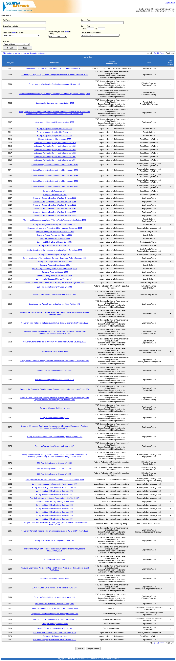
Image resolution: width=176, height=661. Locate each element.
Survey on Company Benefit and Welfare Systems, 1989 (54, 209)
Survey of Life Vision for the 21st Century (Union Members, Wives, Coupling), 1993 (54, 342)
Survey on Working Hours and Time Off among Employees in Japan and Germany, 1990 (54, 531)
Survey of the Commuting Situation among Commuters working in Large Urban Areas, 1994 (54, 389)
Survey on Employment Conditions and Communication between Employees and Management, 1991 (54, 550)
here (14, 33)
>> (164, 53)
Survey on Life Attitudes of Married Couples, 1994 (54, 279)
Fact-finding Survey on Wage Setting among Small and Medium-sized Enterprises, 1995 (54, 75)
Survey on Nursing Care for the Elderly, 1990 (55, 261)
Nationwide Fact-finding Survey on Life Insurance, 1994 (55, 160)
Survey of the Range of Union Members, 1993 (54, 370)
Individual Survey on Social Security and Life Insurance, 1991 (55, 187)
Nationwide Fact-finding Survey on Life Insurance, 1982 (55, 146)
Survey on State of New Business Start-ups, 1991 (54, 491)
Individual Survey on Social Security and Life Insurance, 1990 (55, 181)
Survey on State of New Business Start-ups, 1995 (54, 512)
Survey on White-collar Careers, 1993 (54, 578)
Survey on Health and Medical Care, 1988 (55, 246)
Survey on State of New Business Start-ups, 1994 (54, 508)
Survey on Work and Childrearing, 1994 (55, 408)
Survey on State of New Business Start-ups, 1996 (54, 515)
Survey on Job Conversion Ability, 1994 (54, 418)
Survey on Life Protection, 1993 (54, 191)
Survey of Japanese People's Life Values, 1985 (54, 129)
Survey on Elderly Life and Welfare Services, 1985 (55, 232)
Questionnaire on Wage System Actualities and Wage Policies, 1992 (54, 304)
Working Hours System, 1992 (55, 559)
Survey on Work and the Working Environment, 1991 (55, 540)
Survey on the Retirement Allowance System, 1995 (54, 122)
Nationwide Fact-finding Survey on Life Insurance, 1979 (55, 143)
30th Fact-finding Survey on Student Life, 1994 (54, 474)
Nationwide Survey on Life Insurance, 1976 (54, 139)
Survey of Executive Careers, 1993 (54, 351)
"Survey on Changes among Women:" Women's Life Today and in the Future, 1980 (54, 220)
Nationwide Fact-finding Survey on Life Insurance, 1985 (55, 150)
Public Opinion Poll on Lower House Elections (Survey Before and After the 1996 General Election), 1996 (54, 524)
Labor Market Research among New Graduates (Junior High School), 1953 (54, 68)
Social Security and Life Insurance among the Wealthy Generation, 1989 (54, 250)
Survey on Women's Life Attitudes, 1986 (55, 239)
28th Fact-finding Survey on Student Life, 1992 (54, 469)
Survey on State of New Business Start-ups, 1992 (54, 495)
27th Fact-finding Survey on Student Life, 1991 (54, 463)
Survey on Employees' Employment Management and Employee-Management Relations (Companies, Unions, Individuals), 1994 (54, 427)
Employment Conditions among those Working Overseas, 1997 (54, 619)
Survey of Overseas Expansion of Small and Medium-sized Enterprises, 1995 (55, 480)
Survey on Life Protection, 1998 (54, 636)
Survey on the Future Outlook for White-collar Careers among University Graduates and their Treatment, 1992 (55, 313)
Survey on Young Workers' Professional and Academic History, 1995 (54, 84)
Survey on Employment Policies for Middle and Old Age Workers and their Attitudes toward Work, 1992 (55, 569)
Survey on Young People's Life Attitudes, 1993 (54, 276)
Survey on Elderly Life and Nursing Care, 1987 (54, 242)
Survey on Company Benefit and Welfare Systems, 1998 (54, 640)
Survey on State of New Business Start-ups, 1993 (54, 505)
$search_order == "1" (16, 44)
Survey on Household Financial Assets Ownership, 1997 (54, 633)
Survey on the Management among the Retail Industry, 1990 (54, 484)
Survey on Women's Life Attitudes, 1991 (55, 265)
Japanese (170, 2)
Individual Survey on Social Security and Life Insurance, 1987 (55, 165)
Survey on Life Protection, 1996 (54, 195)
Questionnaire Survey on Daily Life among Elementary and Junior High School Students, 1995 (54, 94)
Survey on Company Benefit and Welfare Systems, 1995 (54, 216)
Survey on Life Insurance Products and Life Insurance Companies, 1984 (54, 228)
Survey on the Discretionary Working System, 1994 (54, 502)
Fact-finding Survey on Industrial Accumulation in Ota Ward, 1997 (54, 498)
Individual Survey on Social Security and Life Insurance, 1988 (55, 170)
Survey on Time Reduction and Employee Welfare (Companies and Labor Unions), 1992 (54, 323)
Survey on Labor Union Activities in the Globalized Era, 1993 (54, 588)
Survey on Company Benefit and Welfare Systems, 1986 (54, 205)
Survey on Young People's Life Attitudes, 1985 (54, 235)
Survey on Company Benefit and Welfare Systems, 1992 (54, 212)
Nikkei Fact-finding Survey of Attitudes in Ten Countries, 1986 (55, 608)
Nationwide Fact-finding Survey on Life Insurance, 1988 (55, 153)
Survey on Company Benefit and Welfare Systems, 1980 (54, 198)
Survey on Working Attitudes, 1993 (55, 272)
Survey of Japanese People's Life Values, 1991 (54, 132)
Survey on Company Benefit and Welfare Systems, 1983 (54, 202)
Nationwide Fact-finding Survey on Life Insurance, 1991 (55, 157)
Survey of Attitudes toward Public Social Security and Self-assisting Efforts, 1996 (54, 283)
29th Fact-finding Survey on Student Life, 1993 (54, 287)
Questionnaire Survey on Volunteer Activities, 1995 (54, 103)
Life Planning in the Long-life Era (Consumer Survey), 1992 (54, 269)
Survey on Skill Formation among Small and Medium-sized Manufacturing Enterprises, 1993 (54, 361)
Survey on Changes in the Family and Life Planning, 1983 (54, 225)
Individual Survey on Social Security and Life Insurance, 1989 (55, 176)
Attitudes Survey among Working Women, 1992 (55, 628)
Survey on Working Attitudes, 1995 (55, 624)
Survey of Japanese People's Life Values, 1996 (54, 136)
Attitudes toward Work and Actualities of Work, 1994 (54, 604)
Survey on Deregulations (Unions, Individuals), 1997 (54, 446)
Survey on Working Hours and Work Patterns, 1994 (54, 380)
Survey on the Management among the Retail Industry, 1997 (54, 488)
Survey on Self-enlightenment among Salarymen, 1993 (54, 597)
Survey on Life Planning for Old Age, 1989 (54, 255)
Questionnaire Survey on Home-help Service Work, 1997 (54, 295)
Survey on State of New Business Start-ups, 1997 (54, 519)
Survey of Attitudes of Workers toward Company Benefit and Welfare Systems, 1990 (54, 258)
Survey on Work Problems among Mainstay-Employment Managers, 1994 (54, 437)
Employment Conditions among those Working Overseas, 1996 (54, 614)
